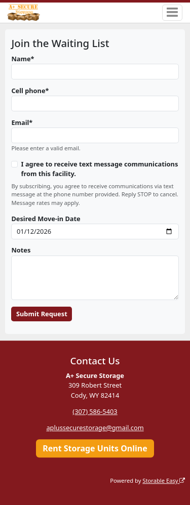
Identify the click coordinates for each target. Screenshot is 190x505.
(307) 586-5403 (94, 411)
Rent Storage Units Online (95, 448)
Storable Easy (163, 480)
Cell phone (28, 90)
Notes (20, 250)
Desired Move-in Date (45, 218)
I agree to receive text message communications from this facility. (99, 168)
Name (20, 58)
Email (20, 122)
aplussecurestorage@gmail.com (94, 427)
